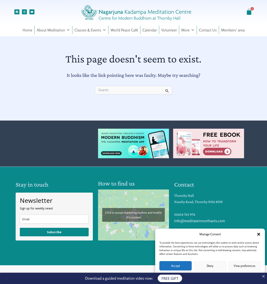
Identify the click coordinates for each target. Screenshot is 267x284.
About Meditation (53, 30)
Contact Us (208, 30)
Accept (175, 266)
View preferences (244, 266)
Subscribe (54, 232)
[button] (259, 234)
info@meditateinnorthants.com (199, 220)
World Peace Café (124, 30)
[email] (54, 219)
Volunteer (169, 30)
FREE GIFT (169, 278)
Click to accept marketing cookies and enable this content (133, 215)
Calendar (149, 30)
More (188, 30)
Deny (210, 266)
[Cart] (249, 12)
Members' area (233, 30)
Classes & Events (90, 30)
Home (27, 30)
